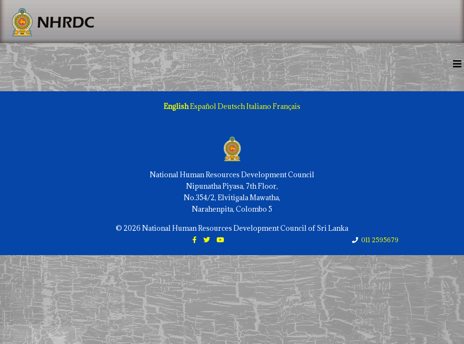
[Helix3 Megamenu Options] (457, 64)
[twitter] (206, 239)
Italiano (258, 106)
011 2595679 (379, 240)
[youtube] (220, 239)
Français (286, 106)
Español (203, 106)
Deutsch (231, 106)
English (176, 106)
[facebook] (194, 239)
